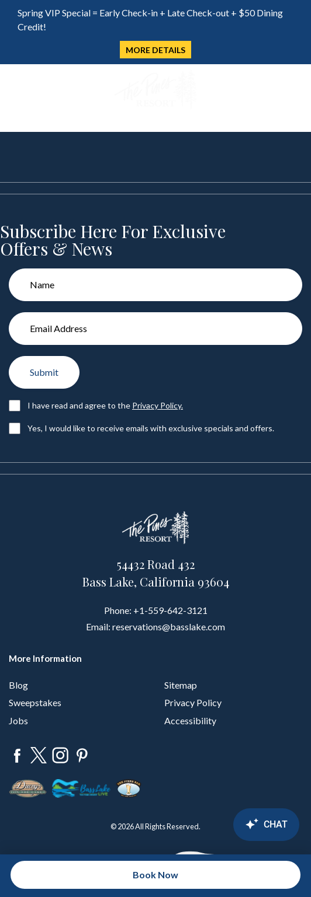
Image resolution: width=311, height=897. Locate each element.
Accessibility (190, 720)
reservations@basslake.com (168, 626)
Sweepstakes (35, 702)
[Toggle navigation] (17, 90)
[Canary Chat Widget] (235, 824)
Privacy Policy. (157, 405)
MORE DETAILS (155, 50)
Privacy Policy (193, 702)
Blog (18, 684)
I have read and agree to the (105, 405)
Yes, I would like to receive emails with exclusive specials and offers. (150, 428)
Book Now (155, 874)
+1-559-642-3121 (170, 610)
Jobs (18, 720)
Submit (44, 372)
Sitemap (180, 684)
